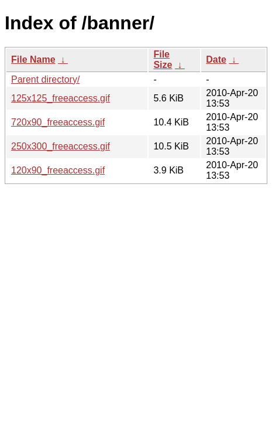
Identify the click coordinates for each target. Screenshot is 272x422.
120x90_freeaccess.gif (58, 170)
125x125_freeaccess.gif (60, 98)
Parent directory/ (45, 79)
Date (216, 59)
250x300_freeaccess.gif (60, 146)
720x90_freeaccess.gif (58, 122)
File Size (162, 59)
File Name (33, 59)
